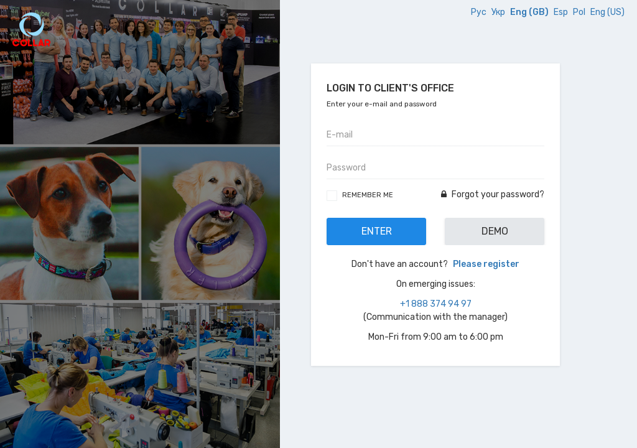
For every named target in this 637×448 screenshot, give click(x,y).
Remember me (367, 195)
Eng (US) (607, 12)
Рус (479, 12)
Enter (376, 231)
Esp (562, 12)
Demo (494, 231)
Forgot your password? (492, 194)
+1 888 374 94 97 (436, 304)
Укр (499, 12)
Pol (580, 12)
